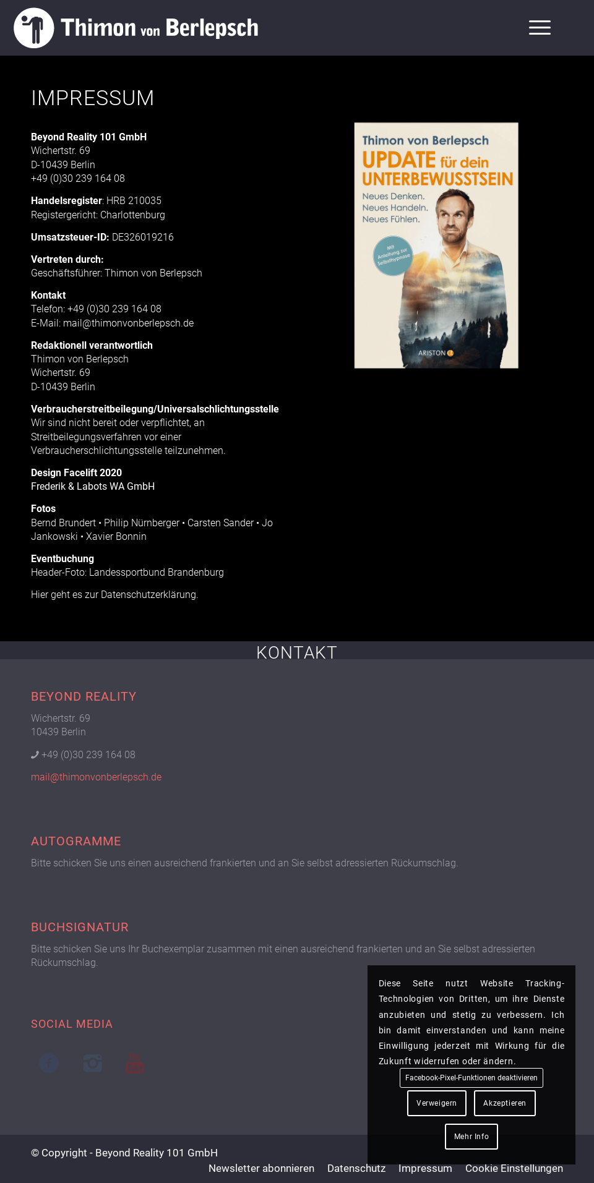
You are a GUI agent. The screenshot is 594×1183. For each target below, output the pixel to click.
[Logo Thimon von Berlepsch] (135, 28)
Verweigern (436, 1103)
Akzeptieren (505, 1103)
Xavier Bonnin (116, 536)
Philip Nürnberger (141, 523)
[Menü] (534, 28)
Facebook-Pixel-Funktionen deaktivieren (471, 1078)
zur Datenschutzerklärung (140, 594)
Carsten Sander (220, 523)
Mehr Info (471, 1136)
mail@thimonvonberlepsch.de (128, 323)
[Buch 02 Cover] (437, 249)
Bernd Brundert (63, 523)
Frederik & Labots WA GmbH (93, 486)
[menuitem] (534, 28)
